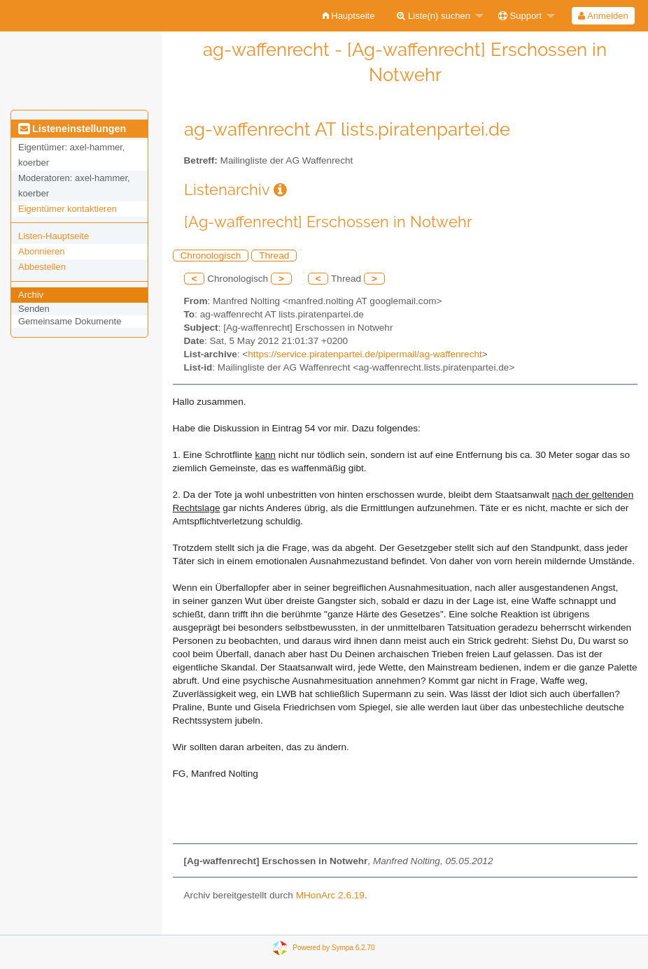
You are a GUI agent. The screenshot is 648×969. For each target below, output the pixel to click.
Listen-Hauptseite (53, 236)
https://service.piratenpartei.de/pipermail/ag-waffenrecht (364, 354)
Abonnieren (41, 251)
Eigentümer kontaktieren (67, 208)
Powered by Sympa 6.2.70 (333, 948)
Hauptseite (349, 15)
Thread (274, 255)
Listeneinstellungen (72, 128)
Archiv (30, 294)
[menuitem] (348, 15)
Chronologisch (211, 255)
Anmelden (603, 15)
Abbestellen (42, 266)
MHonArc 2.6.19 (330, 895)
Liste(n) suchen (433, 15)
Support (520, 15)
